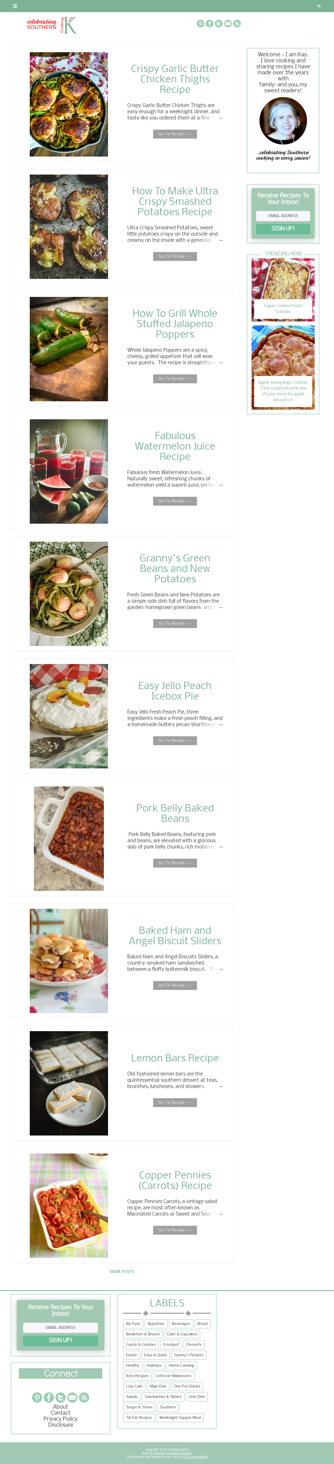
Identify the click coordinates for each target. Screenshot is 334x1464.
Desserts (194, 1345)
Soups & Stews (139, 1407)
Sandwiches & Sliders (163, 1397)
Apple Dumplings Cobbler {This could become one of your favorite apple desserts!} (283, 391)
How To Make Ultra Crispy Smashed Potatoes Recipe (175, 202)
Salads (132, 1397)
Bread (203, 1324)
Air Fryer (133, 1324)
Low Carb (134, 1386)
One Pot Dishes (187, 1386)
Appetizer (156, 1324)
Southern (168, 1407)
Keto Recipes (137, 1376)
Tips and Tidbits (237, 6)
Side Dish (197, 1397)
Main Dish (158, 1386)
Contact (48, 6)
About (21, 6)
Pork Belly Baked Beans (175, 814)
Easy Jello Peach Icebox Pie (175, 691)
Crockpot (171, 1345)
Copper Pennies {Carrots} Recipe (175, 1181)
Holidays (154, 1366)
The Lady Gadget (194, 1457)
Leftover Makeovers (174, 1376)
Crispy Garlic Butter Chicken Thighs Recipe (175, 79)
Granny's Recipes (189, 1355)
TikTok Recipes (139, 1418)
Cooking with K (178, 1449)
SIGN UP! (283, 229)
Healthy (132, 1366)
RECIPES (104, 6)
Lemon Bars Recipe (175, 1059)
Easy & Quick (155, 1355)
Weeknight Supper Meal (180, 1418)
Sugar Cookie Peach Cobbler (283, 308)
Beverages (181, 1324)
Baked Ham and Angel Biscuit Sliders (175, 936)
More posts (122, 1272)
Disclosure (60, 1425)
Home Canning (181, 1366)
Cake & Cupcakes (182, 1334)
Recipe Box (135, 6)
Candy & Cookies (141, 1345)
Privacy (77, 6)
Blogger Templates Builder (173, 1453)
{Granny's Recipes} (180, 6)
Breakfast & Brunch (143, 1334)
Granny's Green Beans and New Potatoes (175, 569)
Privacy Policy (60, 1419)
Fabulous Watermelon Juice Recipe (175, 447)
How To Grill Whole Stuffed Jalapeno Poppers (175, 324)
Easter (131, 1355)
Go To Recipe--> (175, 134)
